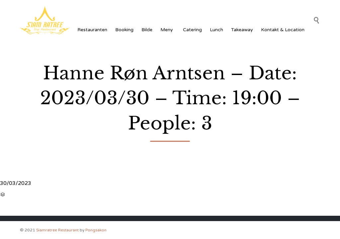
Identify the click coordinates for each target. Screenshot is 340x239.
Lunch (216, 30)
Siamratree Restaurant (57, 230)
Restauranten (92, 30)
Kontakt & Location (282, 30)
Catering (192, 30)
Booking (124, 30)
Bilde (146, 30)
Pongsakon (96, 230)
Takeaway (242, 30)
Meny (167, 30)
